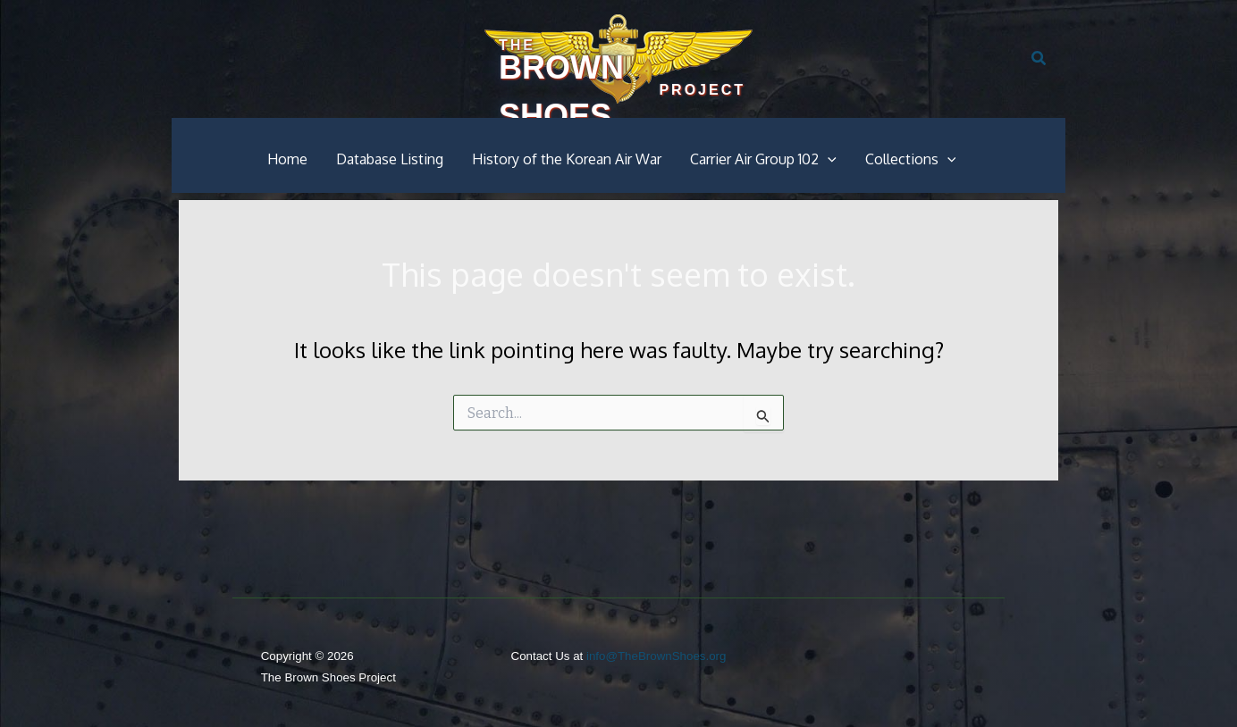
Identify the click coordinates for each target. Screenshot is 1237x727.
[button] (1039, 59)
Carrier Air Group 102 (763, 159)
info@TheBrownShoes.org (656, 656)
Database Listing (389, 159)
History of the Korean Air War (566, 159)
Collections (910, 159)
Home (287, 159)
